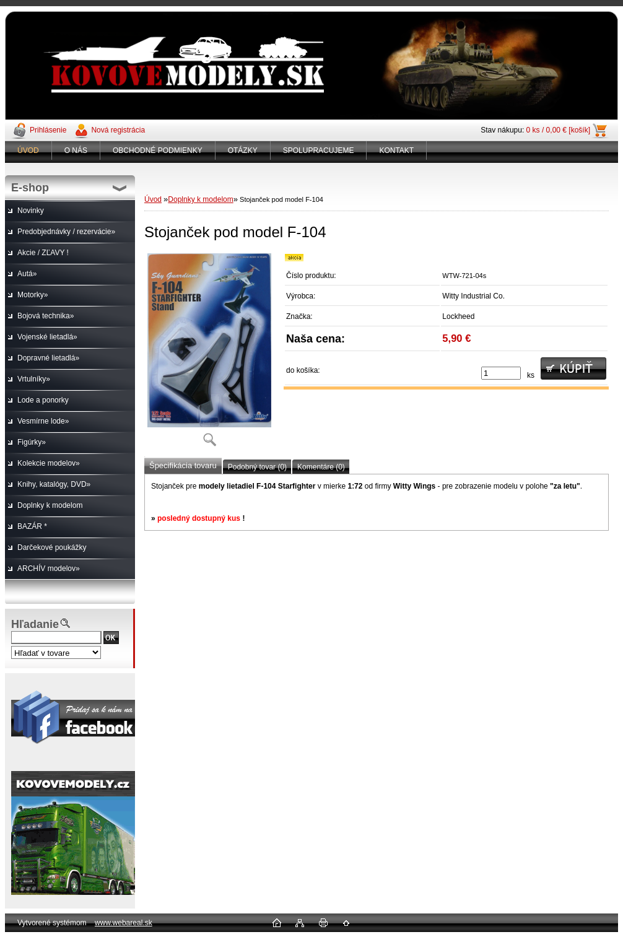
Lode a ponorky (43, 400)
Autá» (27, 273)
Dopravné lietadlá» (48, 358)
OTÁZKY (243, 150)
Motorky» (32, 294)
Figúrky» (31, 442)
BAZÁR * (32, 526)
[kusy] (501, 373)
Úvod (153, 199)
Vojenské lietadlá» (47, 337)
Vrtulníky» (33, 379)
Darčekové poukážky (51, 547)
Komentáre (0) (321, 467)
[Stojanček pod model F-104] (209, 354)
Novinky (30, 210)
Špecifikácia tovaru (183, 465)
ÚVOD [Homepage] (28, 150)
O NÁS (75, 150)
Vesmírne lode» (43, 421)
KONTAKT (396, 150)
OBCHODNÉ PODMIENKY (158, 150)
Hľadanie (35, 624)
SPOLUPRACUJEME (318, 150)
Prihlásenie (48, 130)
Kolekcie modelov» (48, 463)
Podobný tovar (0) (257, 467)
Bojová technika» (45, 316)
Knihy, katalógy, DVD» (53, 484)
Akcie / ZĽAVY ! (43, 252)
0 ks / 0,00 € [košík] (558, 130)
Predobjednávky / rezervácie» (66, 231)
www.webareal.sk (123, 922)
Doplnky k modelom (49, 505)
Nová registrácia (118, 130)
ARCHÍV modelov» (48, 568)
